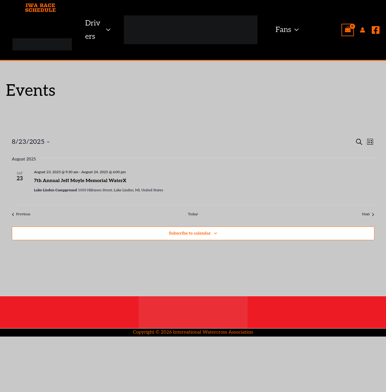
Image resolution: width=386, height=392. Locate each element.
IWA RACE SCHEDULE (40, 7)
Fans (287, 29)
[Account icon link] (362, 30)
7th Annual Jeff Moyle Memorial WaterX (80, 181)
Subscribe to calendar (190, 233)
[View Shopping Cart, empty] (347, 30)
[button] (106, 29)
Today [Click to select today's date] (193, 214)
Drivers (97, 30)
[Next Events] (368, 214)
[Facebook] (375, 30)
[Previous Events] (21, 214)
